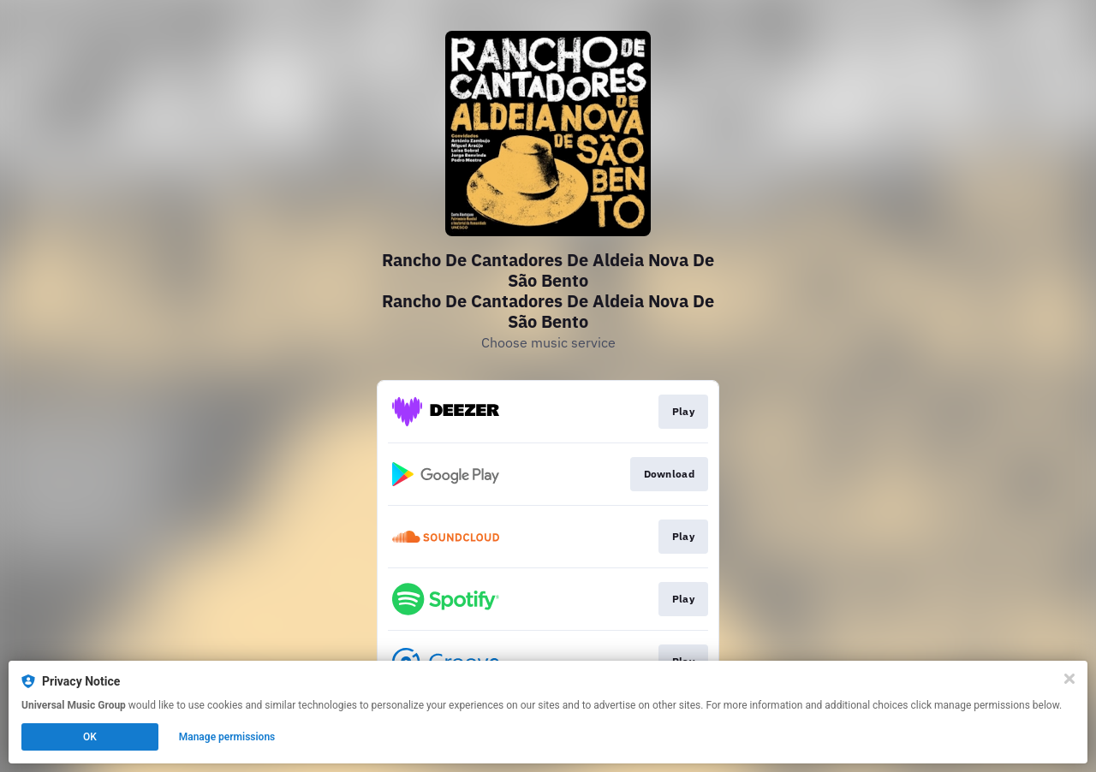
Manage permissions (227, 737)
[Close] (1069, 678)
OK (90, 737)
